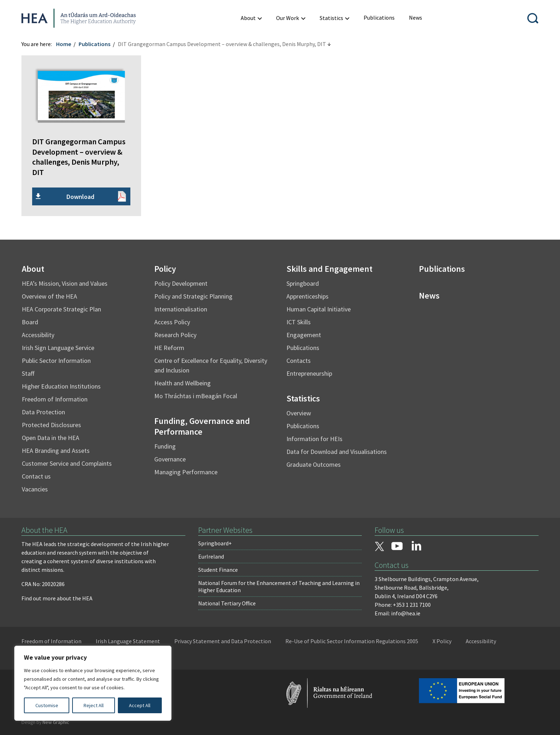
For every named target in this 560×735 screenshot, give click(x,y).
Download (80, 196)
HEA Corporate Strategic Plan (61, 309)
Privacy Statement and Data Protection (222, 641)
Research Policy (175, 335)
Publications (94, 44)
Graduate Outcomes (313, 464)
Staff (28, 373)
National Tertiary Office (227, 603)
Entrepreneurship (309, 373)
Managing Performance (186, 472)
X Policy (441, 641)
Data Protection (43, 412)
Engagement (303, 335)
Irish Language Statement (128, 641)
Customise (46, 705)
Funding (165, 446)
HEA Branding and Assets (56, 450)
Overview (298, 413)
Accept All (139, 705)
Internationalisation (180, 309)
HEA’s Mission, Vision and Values (65, 283)
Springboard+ (215, 543)
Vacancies (35, 489)
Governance (170, 459)
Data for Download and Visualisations (336, 452)
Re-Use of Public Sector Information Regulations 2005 (351, 641)
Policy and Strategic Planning (193, 296)
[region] (92, 683)
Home (63, 44)
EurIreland (211, 556)
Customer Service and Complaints (67, 463)
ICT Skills (298, 322)
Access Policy (172, 322)
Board (30, 322)
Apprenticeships (307, 296)
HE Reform (169, 348)
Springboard (302, 283)
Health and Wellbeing (182, 383)
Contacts (298, 360)
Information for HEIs (314, 439)
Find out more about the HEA (56, 598)
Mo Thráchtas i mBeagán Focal (195, 396)
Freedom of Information (55, 399)
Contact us (36, 476)
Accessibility (38, 335)
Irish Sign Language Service (58, 348)
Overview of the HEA (49, 296)
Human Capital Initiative (318, 309)
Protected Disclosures (51, 425)
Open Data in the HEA (50, 438)
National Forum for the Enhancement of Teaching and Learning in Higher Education (279, 586)
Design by (45, 722)
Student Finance (218, 569)
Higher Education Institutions (61, 386)
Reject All (94, 705)
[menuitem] (379, 17)
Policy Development (181, 283)
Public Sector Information (56, 360)
